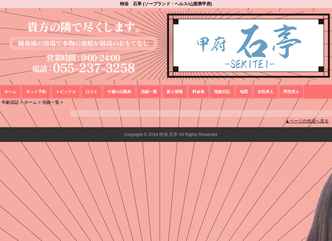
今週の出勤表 (119, 91)
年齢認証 (10, 102)
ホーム (10, 91)
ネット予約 (36, 91)
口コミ (92, 91)
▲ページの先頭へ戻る (307, 121)
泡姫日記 (222, 91)
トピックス (66, 91)
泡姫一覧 (149, 91)
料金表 (198, 91)
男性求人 (291, 91)
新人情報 (175, 91)
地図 (244, 91)
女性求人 (266, 91)
